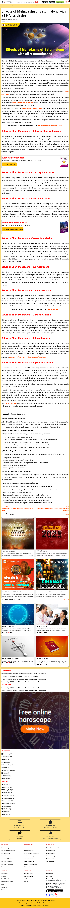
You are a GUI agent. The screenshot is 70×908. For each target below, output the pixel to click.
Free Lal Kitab (4, 856)
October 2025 (7, 801)
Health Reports (50, 859)
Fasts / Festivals (8, 770)
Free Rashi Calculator (6, 859)
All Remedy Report (29, 861)
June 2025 (6, 811)
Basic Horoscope (28, 848)
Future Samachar (28, 876)
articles (7, 6)
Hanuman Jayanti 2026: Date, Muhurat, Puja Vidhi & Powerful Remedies (20, 682)
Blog (2, 867)
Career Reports (50, 850)
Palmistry (5, 762)
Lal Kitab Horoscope (29, 856)
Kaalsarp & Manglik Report (31, 864)
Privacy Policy (4, 873)
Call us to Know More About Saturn (50, 125)
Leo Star (26, 881)
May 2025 (6, 814)
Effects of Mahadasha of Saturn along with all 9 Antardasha (25, 6)
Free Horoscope (5, 848)
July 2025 (6, 809)
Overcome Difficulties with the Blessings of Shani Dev (27, 357)
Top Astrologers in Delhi (52, 848)
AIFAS (25, 879)
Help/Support (60, 2)
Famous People (7, 765)
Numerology (6, 754)
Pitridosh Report (28, 867)
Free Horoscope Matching (8, 850)
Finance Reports (50, 853)
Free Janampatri (52, 309)
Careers (3, 884)
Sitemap (3, 890)
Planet (5, 773)
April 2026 (5, 784)
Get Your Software (9, 164)
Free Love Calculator (6, 861)
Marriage (6, 775)
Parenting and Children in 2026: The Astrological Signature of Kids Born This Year (23, 673)
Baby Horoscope (28, 859)
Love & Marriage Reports (53, 856)
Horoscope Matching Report (31, 853)
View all (66, 514)
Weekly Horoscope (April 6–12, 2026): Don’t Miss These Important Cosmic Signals (23, 679)
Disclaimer (3, 876)
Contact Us (4, 887)
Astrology (6, 757)
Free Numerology (5, 853)
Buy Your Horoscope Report (13, 229)
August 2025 (6, 806)
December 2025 (7, 795)
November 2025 (7, 798)
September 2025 (8, 803)
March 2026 (6, 787)
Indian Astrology (28, 873)
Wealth (5, 767)
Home (2, 6)
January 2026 (7, 792)
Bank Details (49, 873)
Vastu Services (50, 861)
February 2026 (7, 790)
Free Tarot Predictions (7, 864)
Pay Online (49, 876)
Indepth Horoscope (29, 850)
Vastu (5, 759)
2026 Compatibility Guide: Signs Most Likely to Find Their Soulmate (19, 676)
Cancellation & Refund (7, 881)
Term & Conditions (6, 879)
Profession (6, 778)
